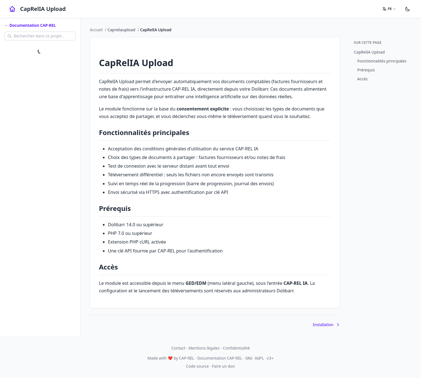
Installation (326, 324)
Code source (197, 366)
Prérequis (366, 70)
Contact (178, 348)
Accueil (96, 29)
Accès (362, 78)
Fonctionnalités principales (381, 61)
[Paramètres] (407, 8)
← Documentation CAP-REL (30, 25)
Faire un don (223, 366)
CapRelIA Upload (369, 52)
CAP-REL (186, 358)
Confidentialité (236, 348)
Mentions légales (204, 348)
